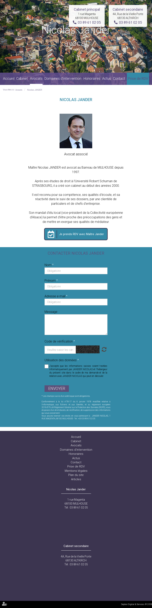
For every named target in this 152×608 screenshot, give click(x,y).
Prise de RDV (138, 78)
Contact (119, 78)
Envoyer (56, 388)
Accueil (8, 78)
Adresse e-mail (55, 296)
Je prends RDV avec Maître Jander (81, 234)
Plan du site (76, 475)
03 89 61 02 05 (89, 22)
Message (51, 312)
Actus (106, 78)
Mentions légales (76, 471)
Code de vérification (59, 341)
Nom (48, 265)
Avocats (36, 78)
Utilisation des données (61, 360)
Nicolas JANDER (34, 90)
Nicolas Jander (76, 36)
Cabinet (22, 78)
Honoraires (91, 78)
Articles (76, 479)
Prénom (50, 280)
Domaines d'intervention (62, 78)
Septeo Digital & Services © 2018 (136, 604)
